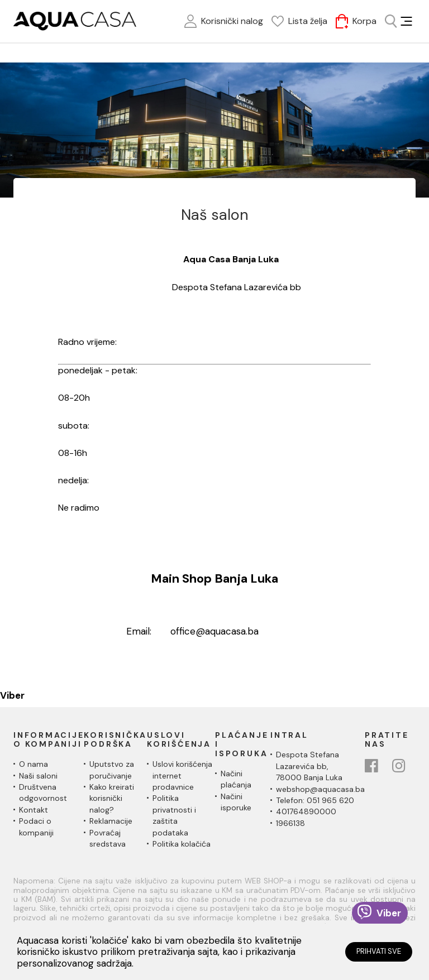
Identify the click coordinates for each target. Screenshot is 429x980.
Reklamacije (110, 821)
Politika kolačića (181, 844)
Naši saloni (38, 776)
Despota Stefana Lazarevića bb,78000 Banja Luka (309, 766)
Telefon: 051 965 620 (315, 800)
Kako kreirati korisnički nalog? (111, 798)
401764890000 (306, 811)
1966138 (290, 823)
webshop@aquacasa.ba (320, 789)
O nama (33, 764)
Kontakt (33, 810)
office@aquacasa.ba (214, 631)
